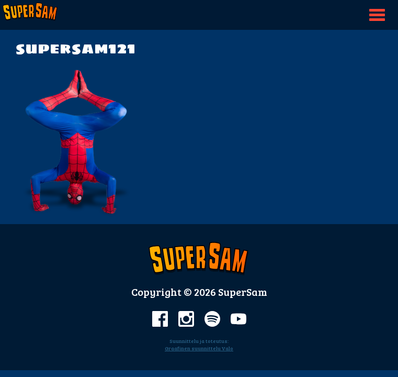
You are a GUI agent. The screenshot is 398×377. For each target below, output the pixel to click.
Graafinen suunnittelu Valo (199, 348)
